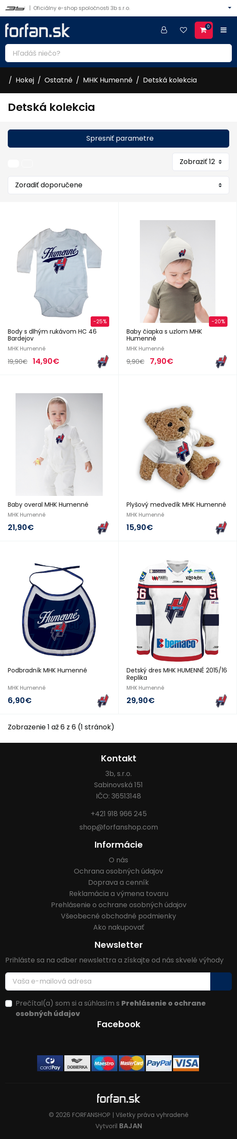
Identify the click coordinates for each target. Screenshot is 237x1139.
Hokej (25, 80)
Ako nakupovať (118, 927)
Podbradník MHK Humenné (47, 670)
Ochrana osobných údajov (118, 871)
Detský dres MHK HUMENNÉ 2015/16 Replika (176, 674)
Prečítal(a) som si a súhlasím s (111, 1008)
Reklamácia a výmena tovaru (118, 894)
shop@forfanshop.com (118, 827)
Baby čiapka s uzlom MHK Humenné (164, 335)
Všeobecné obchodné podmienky (118, 916)
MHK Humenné (108, 80)
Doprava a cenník (118, 882)
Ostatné (58, 80)
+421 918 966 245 (119, 814)
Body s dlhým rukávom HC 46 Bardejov (52, 335)
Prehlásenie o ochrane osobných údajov (118, 905)
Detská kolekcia (170, 80)
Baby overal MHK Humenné (48, 504)
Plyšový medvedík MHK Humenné (176, 504)
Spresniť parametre (120, 138)
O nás (118, 860)
